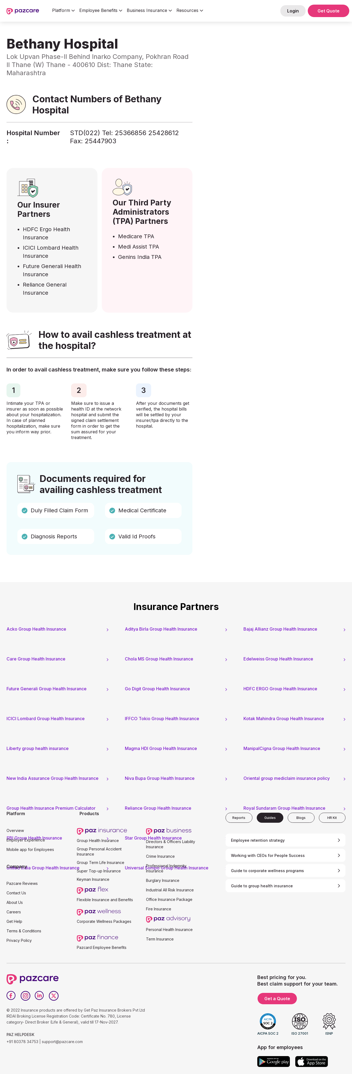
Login (293, 11)
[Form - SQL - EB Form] (270, 120)
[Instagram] (25, 996)
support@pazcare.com (62, 1041)
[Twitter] (54, 996)
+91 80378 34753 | (24, 1041)
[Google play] (273, 1061)
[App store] (311, 1061)
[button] (63, 11)
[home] (23, 11)
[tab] (239, 818)
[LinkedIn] (40, 996)
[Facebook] (11, 996)
